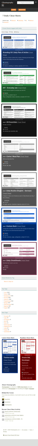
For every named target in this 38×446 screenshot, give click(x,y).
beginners (19, 204)
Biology (6, 302)
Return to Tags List (8, 281)
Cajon (5, 317)
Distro (5, 323)
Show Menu (36, 2)
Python (5, 294)
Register (22, 9)
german (9, 204)
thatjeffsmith (26, 372)
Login (14, 9)
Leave (5, 328)
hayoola (6, 127)
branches (18, 96)
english (5, 204)
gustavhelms (8, 415)
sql (23, 378)
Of (26, 20)
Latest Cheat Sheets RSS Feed (11, 435)
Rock (5, 321)
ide (25, 378)
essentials (13, 131)
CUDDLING (6, 200)
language (31, 388)
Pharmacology (7, 304)
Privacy (5, 431)
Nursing (6, 297)
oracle (28, 378)
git (4, 96)
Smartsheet (7, 331)
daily (17, 131)
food (26, 388)
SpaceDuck (7, 402)
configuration (9, 96)
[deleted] (6, 62)
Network (14, 20)
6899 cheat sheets (22, 387)
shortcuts (9, 236)
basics (13, 96)
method (16, 65)
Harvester (6, 316)
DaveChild (7, 399)
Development (7, 295)
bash (5, 236)
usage (13, 236)
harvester (7, 370)
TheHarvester (17, 411)
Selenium (6, 299)
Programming (7, 301)
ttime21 (6, 367)
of (13, 65)
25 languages (12, 388)
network (6, 65)
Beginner (6, 306)
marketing (10, 65)
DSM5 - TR (19, 419)
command (6, 131)
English (6, 307)
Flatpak (6, 330)
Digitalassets (7, 326)
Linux (5, 292)
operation (20, 65)
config (22, 236)
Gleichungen (7, 324)
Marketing (20, 20)
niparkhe (6, 265)
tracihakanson (8, 419)
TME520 (6, 93)
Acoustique (6, 319)
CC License (24, 429)
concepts (22, 96)
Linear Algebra (19, 415)
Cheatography (5, 387)
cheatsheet (14, 204)
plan (5, 165)
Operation (6, 22)
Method (31, 20)
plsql (31, 378)
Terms (30, 429)
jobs (23, 204)
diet (7, 165)
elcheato (6, 161)
